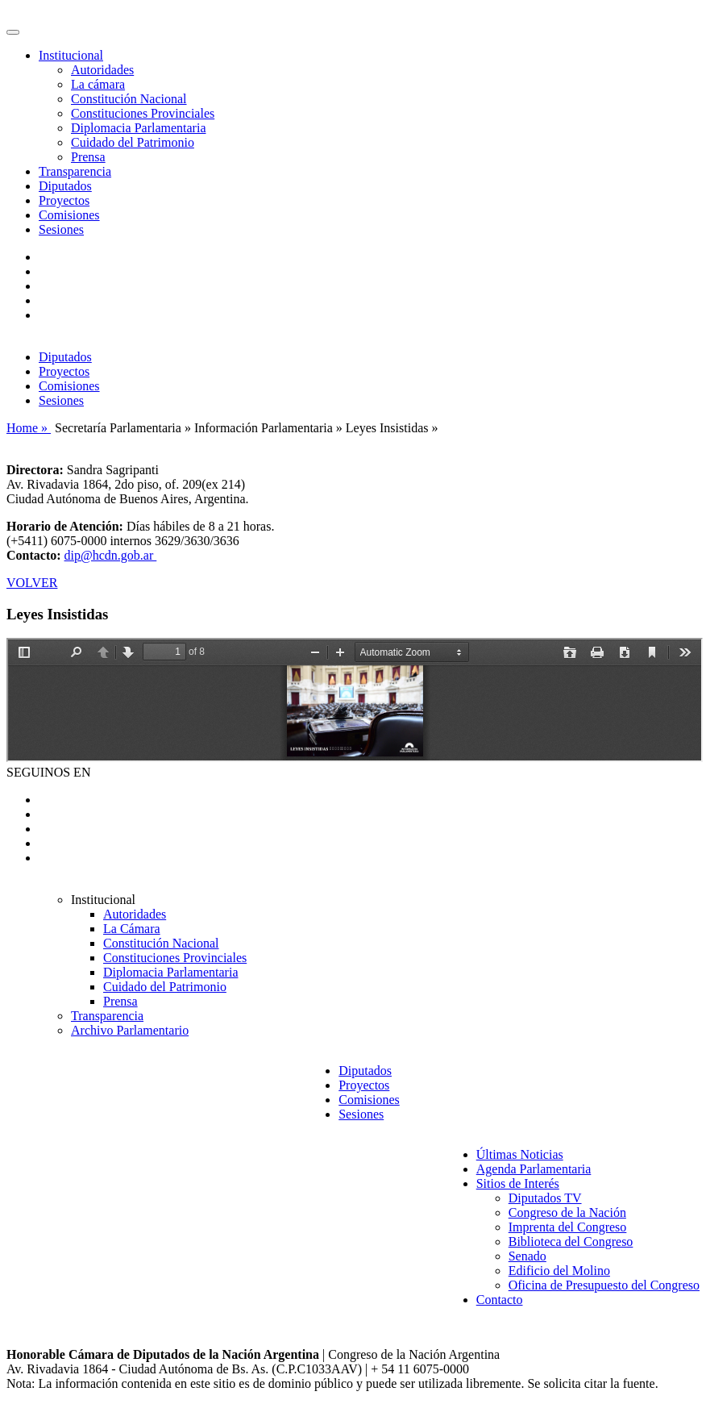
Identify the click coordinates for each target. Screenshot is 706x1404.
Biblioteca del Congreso (571, 1241)
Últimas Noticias (519, 1154)
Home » (28, 428)
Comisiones (69, 215)
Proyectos (64, 200)
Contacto (499, 1299)
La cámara (98, 84)
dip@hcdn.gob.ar (110, 555)
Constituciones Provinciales (142, 113)
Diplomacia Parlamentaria (138, 128)
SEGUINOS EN (48, 772)
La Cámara (131, 928)
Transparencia (75, 171)
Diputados (65, 186)
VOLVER (31, 583)
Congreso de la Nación (567, 1212)
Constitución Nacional (129, 99)
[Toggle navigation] (12, 32)
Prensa (88, 157)
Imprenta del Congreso (568, 1227)
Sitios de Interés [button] (517, 1183)
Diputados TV (545, 1198)
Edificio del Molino (559, 1270)
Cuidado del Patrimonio (132, 142)
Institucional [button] (71, 55)
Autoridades (102, 70)
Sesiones (61, 229)
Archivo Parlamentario (130, 1030)
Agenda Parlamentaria (534, 1169)
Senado (527, 1256)
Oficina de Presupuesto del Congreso (604, 1285)
